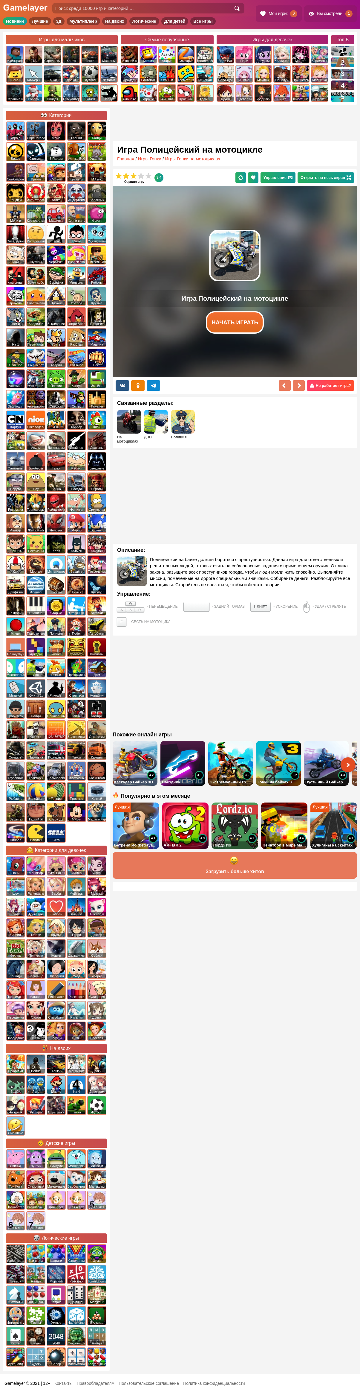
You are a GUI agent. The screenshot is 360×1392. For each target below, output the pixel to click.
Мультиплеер (83, 21)
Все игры (203, 21)
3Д (59, 21)
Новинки (15, 21)
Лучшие (40, 21)
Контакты (63, 1383)
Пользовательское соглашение (149, 1383)
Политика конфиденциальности (214, 1383)
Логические (144, 21)
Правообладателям (95, 1383)
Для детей (175, 21)
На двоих (114, 21)
